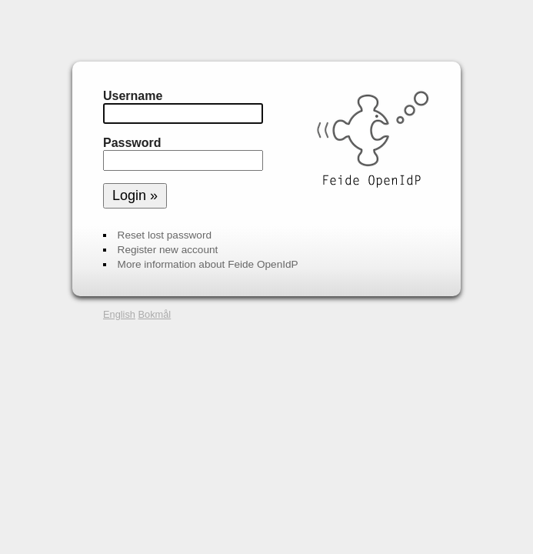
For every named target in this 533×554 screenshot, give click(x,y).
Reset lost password (165, 235)
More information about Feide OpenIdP (208, 264)
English (119, 314)
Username (132, 95)
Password (132, 142)
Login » (135, 195)
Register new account (168, 249)
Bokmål (155, 314)
